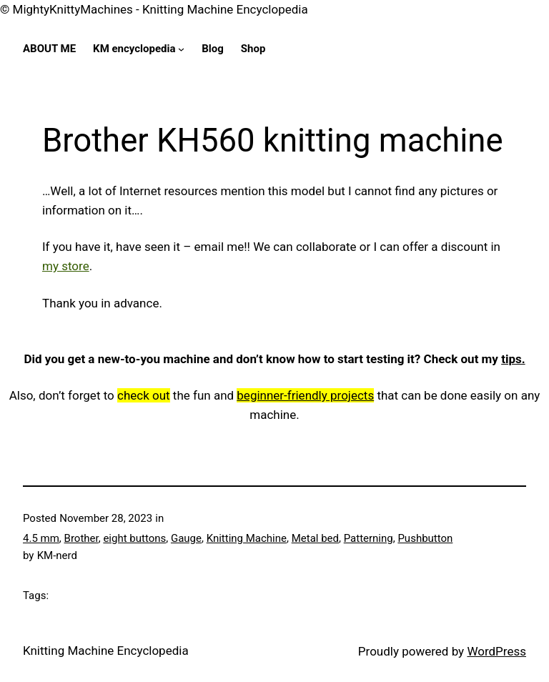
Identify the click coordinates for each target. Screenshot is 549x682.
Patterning (368, 538)
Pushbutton (424, 538)
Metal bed (315, 538)
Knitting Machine (247, 538)
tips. (513, 359)
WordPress (496, 651)
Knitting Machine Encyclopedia (106, 650)
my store (65, 266)
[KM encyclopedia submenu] (181, 49)
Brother (81, 538)
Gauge (186, 538)
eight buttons (134, 538)
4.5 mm (41, 538)
